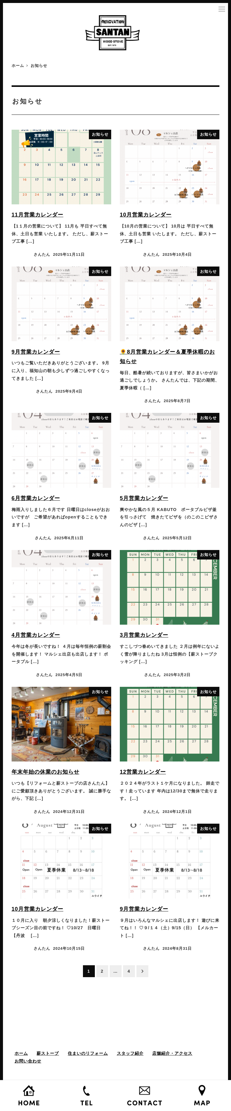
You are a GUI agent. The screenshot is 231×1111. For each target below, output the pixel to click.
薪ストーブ (48, 1053)
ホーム (21, 1053)
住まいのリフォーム (88, 1053)
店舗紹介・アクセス (172, 1053)
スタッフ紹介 (130, 1053)
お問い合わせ (28, 1061)
